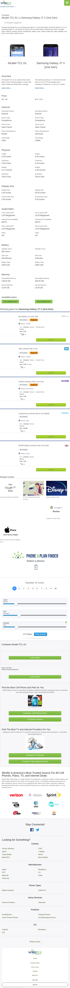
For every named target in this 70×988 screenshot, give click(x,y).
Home (35, 958)
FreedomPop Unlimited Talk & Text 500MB (34, 413)
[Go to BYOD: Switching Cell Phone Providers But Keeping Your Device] (33, 488)
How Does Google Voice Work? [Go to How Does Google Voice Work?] (9, 497)
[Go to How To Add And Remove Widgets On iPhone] (10, 530)
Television (41, 902)
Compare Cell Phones (7, 6)
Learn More (35, 658)
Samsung (5, 878)
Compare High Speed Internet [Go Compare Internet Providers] (35, 761)
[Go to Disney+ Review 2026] (56, 488)
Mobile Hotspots (8, 890)
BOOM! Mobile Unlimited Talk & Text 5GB (34, 445)
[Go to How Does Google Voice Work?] (10, 488)
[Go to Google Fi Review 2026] (56, 509)
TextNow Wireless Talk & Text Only (31, 382)
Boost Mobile (43, 857)
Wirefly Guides (35, 942)
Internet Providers (8, 902)
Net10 (40, 854)
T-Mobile (41, 851)
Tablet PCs (42, 890)
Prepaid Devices (44, 914)
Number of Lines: (35, 582)
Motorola (5, 875)
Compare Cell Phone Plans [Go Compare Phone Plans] (35, 713)
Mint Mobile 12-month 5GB (28, 316)
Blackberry (42, 929)
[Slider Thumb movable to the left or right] (15, 604)
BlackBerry (42, 869)
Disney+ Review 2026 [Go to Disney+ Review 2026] (52, 497)
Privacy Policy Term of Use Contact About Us (34, 969)
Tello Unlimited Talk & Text (28, 349)
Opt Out (35, 984)
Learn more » (6, 88)
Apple (4, 869)
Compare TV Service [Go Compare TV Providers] (35, 755)
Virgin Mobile (6, 854)
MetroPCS (6, 857)
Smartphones (7, 914)
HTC (3, 872)
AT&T (40, 848)
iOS (3, 932)
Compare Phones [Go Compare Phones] (35, 719)
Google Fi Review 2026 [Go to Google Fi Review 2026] (53, 518)
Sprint (4, 851)
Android (5, 929)
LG (39, 872)
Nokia (40, 875)
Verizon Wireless (8, 848)
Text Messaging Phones (47, 917)
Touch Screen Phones (10, 917)
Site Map (35, 980)
